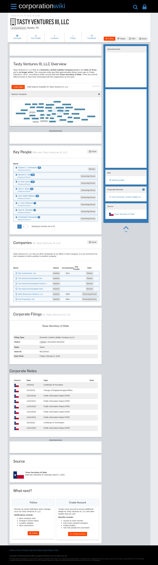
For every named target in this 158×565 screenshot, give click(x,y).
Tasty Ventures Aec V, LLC (85, 119)
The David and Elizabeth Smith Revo (32, 283)
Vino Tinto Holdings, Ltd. (32, 115)
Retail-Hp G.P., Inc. (60, 116)
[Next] (28, 226)
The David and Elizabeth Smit (29, 289)
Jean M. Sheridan (25, 210)
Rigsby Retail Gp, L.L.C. (27, 104)
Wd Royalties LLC (70, 117)
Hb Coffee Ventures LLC (26, 118)
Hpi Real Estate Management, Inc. (60, 107)
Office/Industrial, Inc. (32, 107)
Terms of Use (15, 550)
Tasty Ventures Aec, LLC (60, 110)
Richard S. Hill (67, 110)
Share (121, 39)
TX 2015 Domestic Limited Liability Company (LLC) (127, 197)
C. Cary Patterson (25, 203)
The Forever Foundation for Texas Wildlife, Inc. (80, 109)
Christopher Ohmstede (27, 217)
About (50, 550)
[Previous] (15, 226)
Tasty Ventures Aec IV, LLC (52, 121)
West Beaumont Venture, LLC (57, 101)
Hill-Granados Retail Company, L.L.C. (67, 104)
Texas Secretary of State (122, 214)
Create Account (77, 534)
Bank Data (42, 550)
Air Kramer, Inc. (52, 118)
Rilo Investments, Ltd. (25, 273)
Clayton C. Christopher (28, 167)
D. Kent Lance (25, 182)
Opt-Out (33, 550)
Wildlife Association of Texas (49, 107)
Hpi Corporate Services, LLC (35, 118)
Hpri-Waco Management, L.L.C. (69, 107)
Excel (142, 39)
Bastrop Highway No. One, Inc (40, 107)
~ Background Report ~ (24, 170)
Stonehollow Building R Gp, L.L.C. (91, 116)
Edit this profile (116, 180)
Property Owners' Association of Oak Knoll (20, 113)
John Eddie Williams (27, 196)
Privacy (25, 550)
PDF (132, 39)
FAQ (56, 550)
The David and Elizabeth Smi (28, 278)
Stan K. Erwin (24, 189)
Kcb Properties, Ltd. (25, 299)
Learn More (18, 87)
